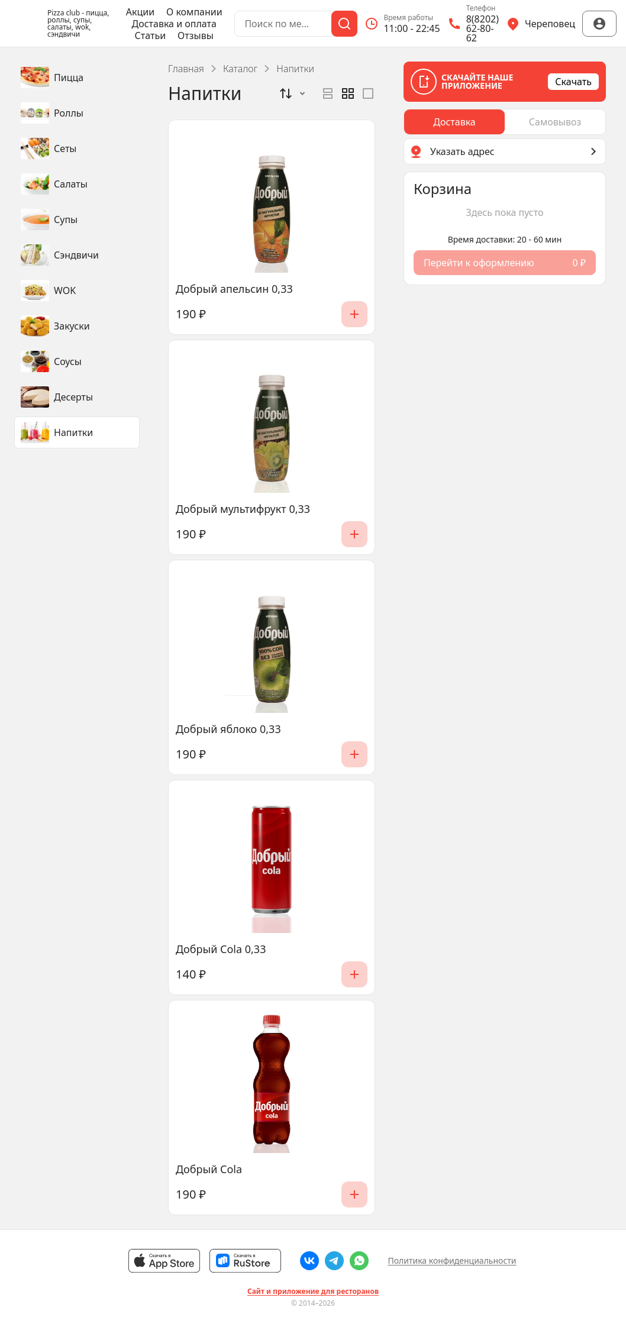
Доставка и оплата (173, 23)
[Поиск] (344, 24)
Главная (186, 68)
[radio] (328, 93)
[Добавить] (354, 314)
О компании (194, 12)
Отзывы (196, 35)
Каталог (240, 68)
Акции (140, 12)
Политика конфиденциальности (452, 1260)
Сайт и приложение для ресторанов (313, 1291)
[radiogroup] (348, 93)
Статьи (150, 35)
